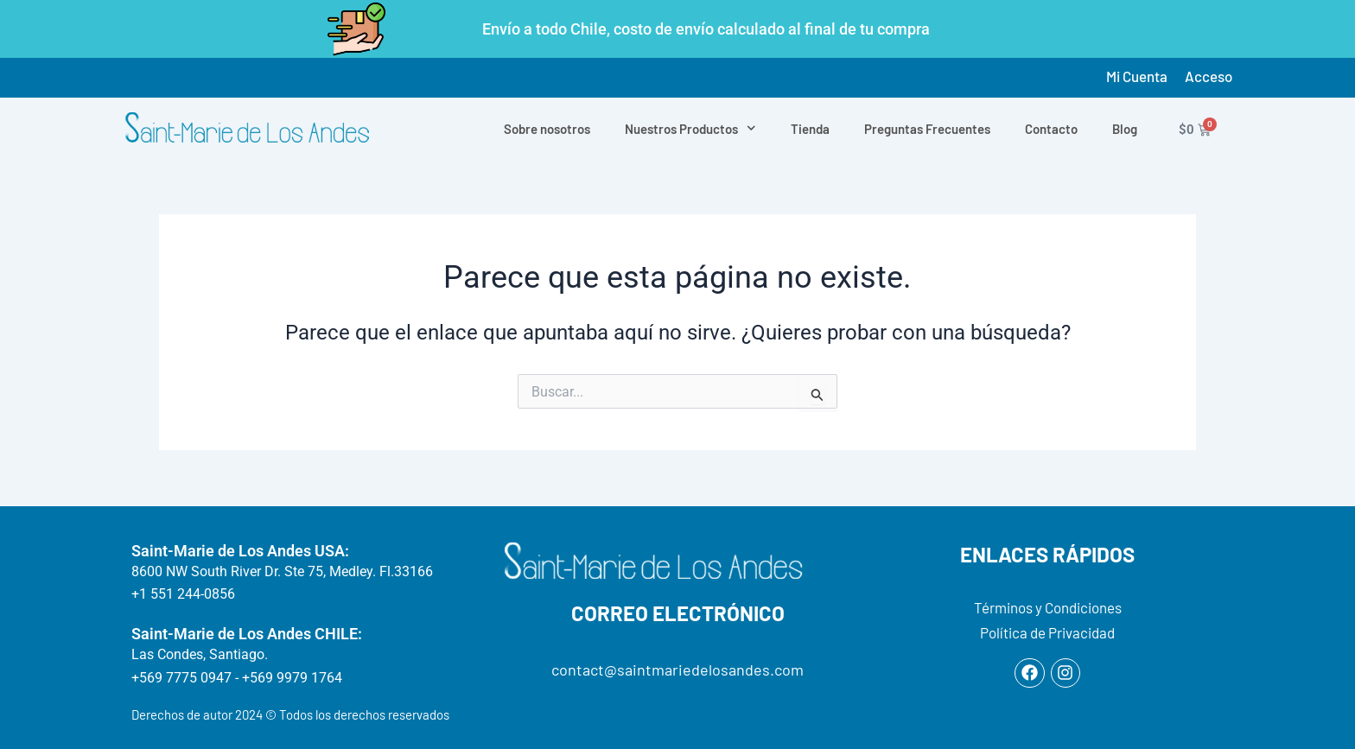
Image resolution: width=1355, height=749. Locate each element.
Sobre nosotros (547, 128)
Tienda (810, 128)
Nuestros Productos (690, 128)
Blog (1124, 128)
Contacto (1051, 128)
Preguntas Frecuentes (927, 128)
